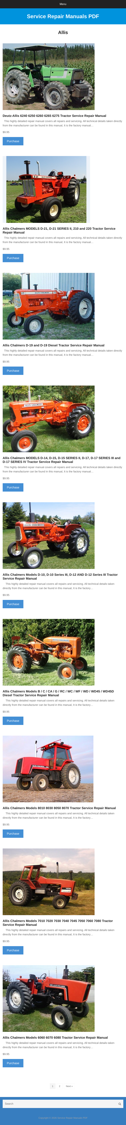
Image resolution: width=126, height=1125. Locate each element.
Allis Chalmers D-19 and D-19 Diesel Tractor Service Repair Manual (53, 345)
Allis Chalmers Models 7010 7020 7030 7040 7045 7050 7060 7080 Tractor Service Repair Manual (58, 923)
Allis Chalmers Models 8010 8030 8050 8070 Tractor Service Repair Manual (59, 808)
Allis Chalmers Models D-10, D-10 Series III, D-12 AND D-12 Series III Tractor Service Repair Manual (60, 576)
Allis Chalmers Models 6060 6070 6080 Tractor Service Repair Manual (55, 1037)
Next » (69, 1086)
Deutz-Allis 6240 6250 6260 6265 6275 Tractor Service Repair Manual (54, 116)
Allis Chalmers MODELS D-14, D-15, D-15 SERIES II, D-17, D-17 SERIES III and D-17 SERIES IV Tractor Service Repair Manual (61, 460)
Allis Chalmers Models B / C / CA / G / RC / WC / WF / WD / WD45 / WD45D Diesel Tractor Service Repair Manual (58, 693)
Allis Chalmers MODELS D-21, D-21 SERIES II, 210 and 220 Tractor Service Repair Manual (59, 230)
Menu (63, 4)
